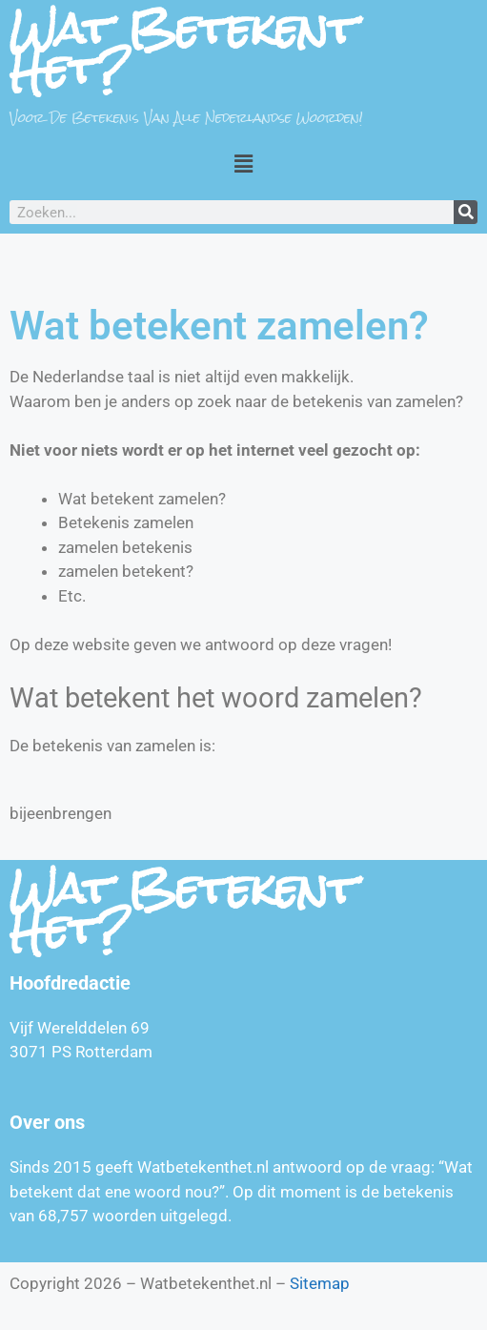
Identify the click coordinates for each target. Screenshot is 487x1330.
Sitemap (320, 1283)
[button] (243, 163)
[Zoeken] (465, 212)
